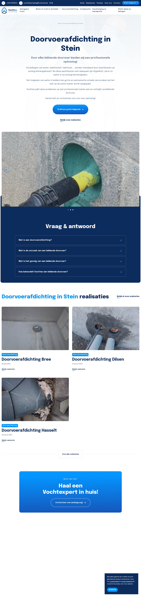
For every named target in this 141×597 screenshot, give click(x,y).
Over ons (108, 3)
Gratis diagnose (131, 3)
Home (82, 3)
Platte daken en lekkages (124, 10)
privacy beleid (126, 581)
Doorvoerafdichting (70, 9)
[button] (68, 210)
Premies (100, 3)
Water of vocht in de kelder (47, 9)
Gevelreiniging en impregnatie (99, 10)
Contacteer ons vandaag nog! (70, 503)
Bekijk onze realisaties (70, 120)
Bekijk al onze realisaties (128, 296)
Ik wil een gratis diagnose (70, 109)
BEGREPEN (112, 589)
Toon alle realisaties (70, 454)
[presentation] (6, 169)
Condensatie (85, 9)
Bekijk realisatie (8, 369)
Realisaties (90, 3)
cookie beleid (114, 581)
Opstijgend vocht (24, 10)
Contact (116, 3)
